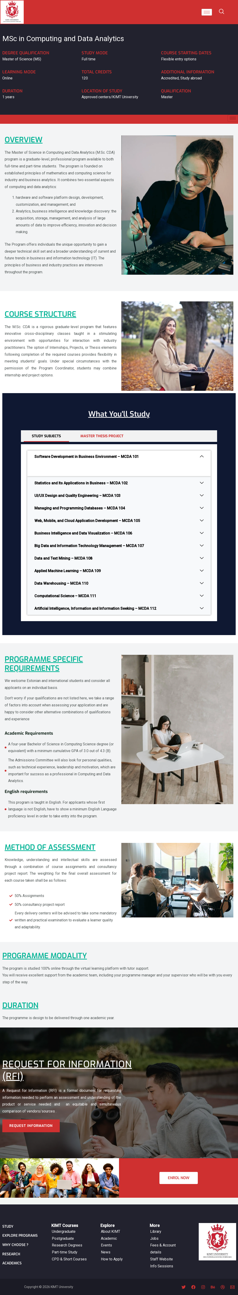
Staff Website (161, 1252)
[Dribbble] (223, 1287)
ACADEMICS (12, 1263)
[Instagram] (203, 1287)
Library (155, 1225)
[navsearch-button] (222, 12)
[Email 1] (232, 1287)
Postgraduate (63, 1232)
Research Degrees (67, 1239)
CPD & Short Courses (69, 1252)
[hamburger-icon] (207, 12)
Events (106, 1239)
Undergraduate (64, 1225)
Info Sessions (161, 1259)
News (105, 1246)
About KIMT (110, 1225)
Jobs (154, 1232)
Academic (109, 1232)
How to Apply (112, 1252)
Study (8, 1219)
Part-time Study (64, 1246)
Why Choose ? (15, 1245)
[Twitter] (184, 1287)
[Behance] (213, 1287)
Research (11, 1254)
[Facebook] (193, 1287)
